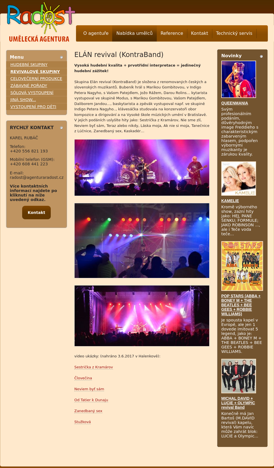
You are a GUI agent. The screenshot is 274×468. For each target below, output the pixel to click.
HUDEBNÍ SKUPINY (28, 64)
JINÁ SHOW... (23, 99)
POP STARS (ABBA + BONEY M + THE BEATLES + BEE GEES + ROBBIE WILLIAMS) (241, 305)
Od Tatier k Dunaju (91, 400)
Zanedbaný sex (88, 411)
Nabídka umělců (134, 33)
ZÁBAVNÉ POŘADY (28, 85)
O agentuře (96, 33)
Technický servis (234, 33)
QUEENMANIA (234, 103)
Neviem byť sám (89, 389)
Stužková (82, 422)
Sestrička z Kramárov (93, 367)
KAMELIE (230, 200)
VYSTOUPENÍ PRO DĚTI (33, 106)
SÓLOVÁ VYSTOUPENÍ (32, 92)
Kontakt (199, 33)
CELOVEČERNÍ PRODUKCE (36, 78)
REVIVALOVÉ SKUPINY (35, 71)
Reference (171, 33)
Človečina (83, 378)
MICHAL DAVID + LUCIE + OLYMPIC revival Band (238, 403)
